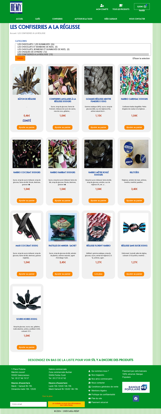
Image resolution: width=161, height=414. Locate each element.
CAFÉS (37, 19)
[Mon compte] (102, 5)
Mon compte (102, 9)
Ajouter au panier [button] (27, 127)
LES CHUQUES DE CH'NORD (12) (83, 52)
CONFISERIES (57, 19)
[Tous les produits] (120, 5)
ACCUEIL (19, 19)
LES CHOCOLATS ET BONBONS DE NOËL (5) (83, 47)
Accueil (13, 33)
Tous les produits (120, 9)
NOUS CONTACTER (137, 19)
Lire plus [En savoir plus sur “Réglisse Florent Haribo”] (98, 274)
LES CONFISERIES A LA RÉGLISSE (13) (83, 54)
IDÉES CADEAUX (110, 19)
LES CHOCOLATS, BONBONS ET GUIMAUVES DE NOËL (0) (83, 49)
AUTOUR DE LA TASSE (83, 19)
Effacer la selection (141, 58)
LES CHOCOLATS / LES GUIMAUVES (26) (83, 44)
